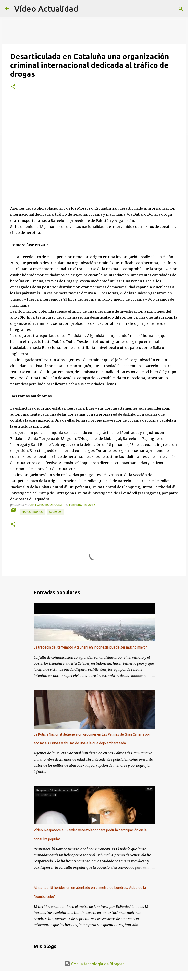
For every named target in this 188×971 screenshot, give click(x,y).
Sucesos (55, 511)
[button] (13, 87)
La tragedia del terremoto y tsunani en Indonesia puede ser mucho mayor (90, 647)
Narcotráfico (32, 511)
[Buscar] (181, 9)
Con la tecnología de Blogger (94, 964)
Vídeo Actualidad (46, 8)
